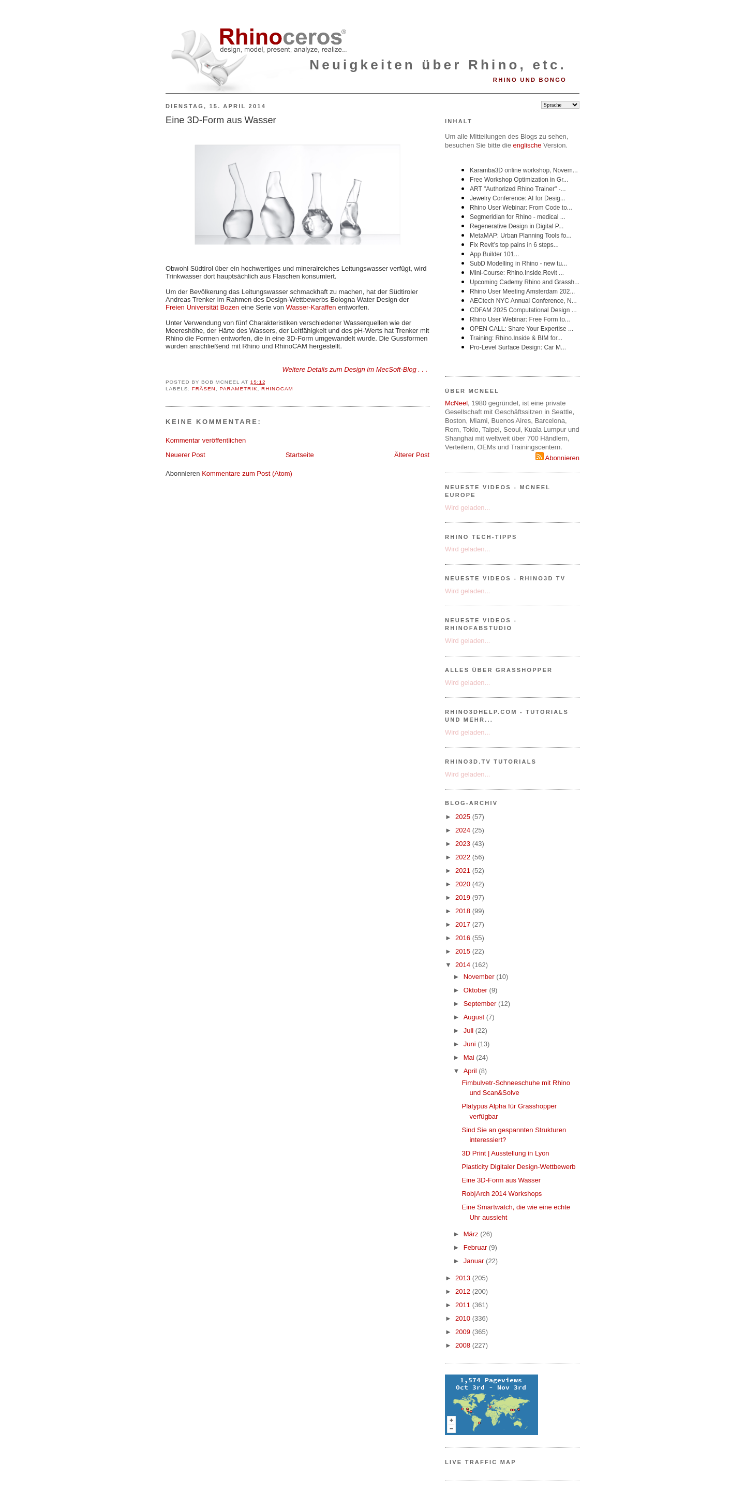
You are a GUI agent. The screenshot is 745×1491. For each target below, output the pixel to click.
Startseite (300, 455)
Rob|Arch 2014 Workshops (501, 1193)
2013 (463, 1278)
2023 (463, 843)
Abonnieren (557, 458)
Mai (470, 1057)
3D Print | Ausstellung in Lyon (505, 1153)
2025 (463, 817)
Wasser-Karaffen (311, 307)
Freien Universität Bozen (202, 307)
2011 (463, 1305)
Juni (471, 1044)
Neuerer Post (185, 455)
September (481, 1003)
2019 (463, 897)
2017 (463, 924)
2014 (463, 965)
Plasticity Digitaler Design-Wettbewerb (518, 1167)
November (480, 977)
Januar (475, 1261)
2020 (463, 884)
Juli (469, 1030)
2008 (463, 1345)
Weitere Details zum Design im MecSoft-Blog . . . (355, 369)
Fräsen (204, 388)
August (475, 1017)
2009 (463, 1332)
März (472, 1234)
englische (527, 145)
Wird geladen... (467, 507)
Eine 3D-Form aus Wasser (221, 120)
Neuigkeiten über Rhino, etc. (438, 64)
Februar (476, 1247)
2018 (463, 911)
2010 (463, 1318)
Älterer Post (411, 455)
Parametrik (238, 388)
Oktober (476, 990)
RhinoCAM (277, 388)
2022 (463, 857)
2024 (463, 830)
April (471, 1071)
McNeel (456, 403)
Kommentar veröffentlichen (206, 440)
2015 (463, 951)
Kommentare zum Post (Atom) (247, 473)
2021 (463, 870)
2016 (463, 938)
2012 (463, 1291)
